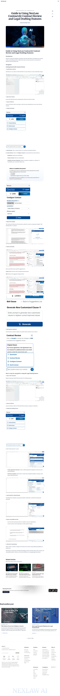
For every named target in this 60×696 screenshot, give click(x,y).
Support (34, 673)
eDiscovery (26, 649)
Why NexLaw (53, 652)
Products (35, 647)
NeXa (34, 649)
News (34, 672)
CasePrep (35, 652)
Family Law (26, 658)
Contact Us (35, 676)
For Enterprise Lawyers (53, 657)
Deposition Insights (45, 655)
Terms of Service (45, 669)
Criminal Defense (27, 660)
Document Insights (45, 653)
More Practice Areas (26, 662)
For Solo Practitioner (53, 654)
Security (52, 649)
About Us (53, 650)
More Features (44, 658)
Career (34, 678)
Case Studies (35, 669)
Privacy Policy (44, 670)
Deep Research (44, 649)
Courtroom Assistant (35, 654)
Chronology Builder (45, 652)
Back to (30, 638)
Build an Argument (45, 650)
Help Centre (35, 675)
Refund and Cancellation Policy (45, 674)
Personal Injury (27, 657)
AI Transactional (27, 652)
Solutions (26, 647)
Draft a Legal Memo (45, 656)
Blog (34, 670)
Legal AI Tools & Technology (16, 561)
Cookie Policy (44, 672)
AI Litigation (26, 651)
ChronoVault (35, 650)
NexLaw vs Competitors (53, 659)
